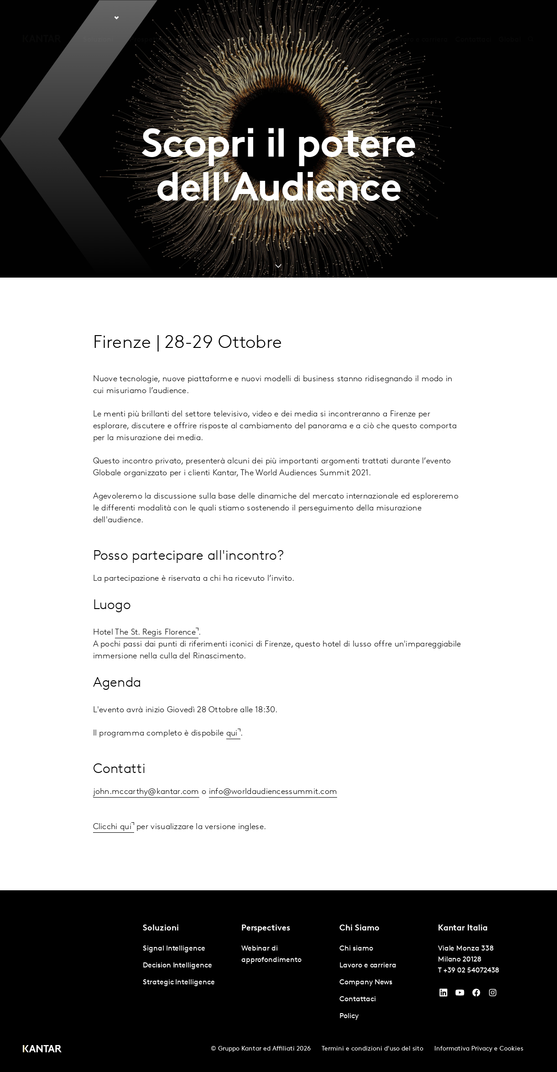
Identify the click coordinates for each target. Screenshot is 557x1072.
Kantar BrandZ (254, 17)
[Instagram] (492, 995)
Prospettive (148, 17)
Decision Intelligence (177, 965)
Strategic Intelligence (178, 982)
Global (510, 17)
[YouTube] (443, 995)
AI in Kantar (198, 17)
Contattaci (473, 17)
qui (232, 733)
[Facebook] (476, 995)
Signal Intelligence (174, 948)
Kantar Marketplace (324, 17)
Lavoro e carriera (419, 17)
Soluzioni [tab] (98, 17)
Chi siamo (367, 17)
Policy (349, 1016)
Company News (365, 982)
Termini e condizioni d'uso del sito (372, 1049)
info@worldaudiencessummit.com (273, 792)
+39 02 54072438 (471, 970)
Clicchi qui (112, 827)
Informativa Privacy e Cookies (478, 1049)
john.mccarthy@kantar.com (146, 792)
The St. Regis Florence (155, 632)
